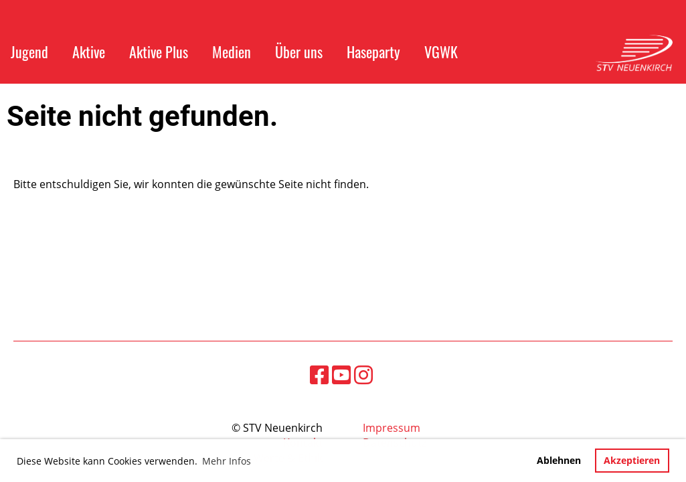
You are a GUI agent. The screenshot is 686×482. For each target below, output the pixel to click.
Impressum (391, 427)
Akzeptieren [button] (632, 460)
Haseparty (373, 51)
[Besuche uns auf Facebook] (319, 374)
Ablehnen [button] (559, 460)
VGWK (441, 51)
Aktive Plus (158, 51)
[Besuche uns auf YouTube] (341, 374)
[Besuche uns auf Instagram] (363, 374)
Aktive (88, 51)
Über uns (299, 51)
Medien (231, 51)
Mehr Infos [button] (226, 461)
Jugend (29, 51)
